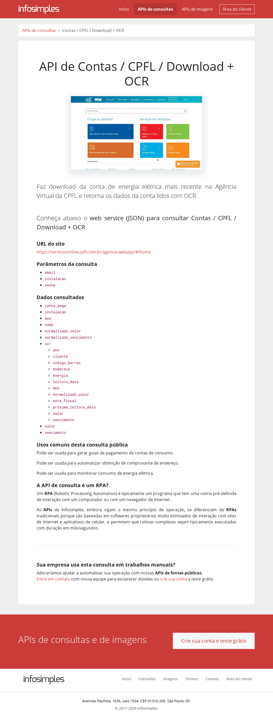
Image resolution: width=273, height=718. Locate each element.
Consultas (147, 678)
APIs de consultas (155, 9)
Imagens (170, 678)
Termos (191, 678)
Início (124, 9)
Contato (212, 678)
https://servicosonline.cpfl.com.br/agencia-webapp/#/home (94, 252)
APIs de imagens (197, 9)
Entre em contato (53, 579)
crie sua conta (173, 579)
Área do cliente (237, 9)
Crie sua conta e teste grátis (213, 640)
